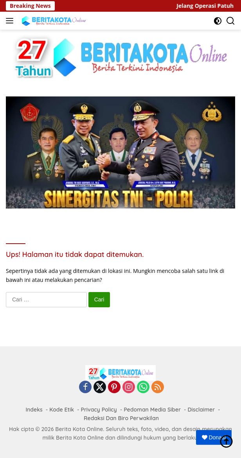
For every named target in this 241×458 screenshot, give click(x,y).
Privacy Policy (99, 409)
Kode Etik (61, 409)
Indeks (33, 409)
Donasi (214, 437)
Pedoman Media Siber (152, 409)
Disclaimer (201, 409)
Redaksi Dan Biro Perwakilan (121, 418)
